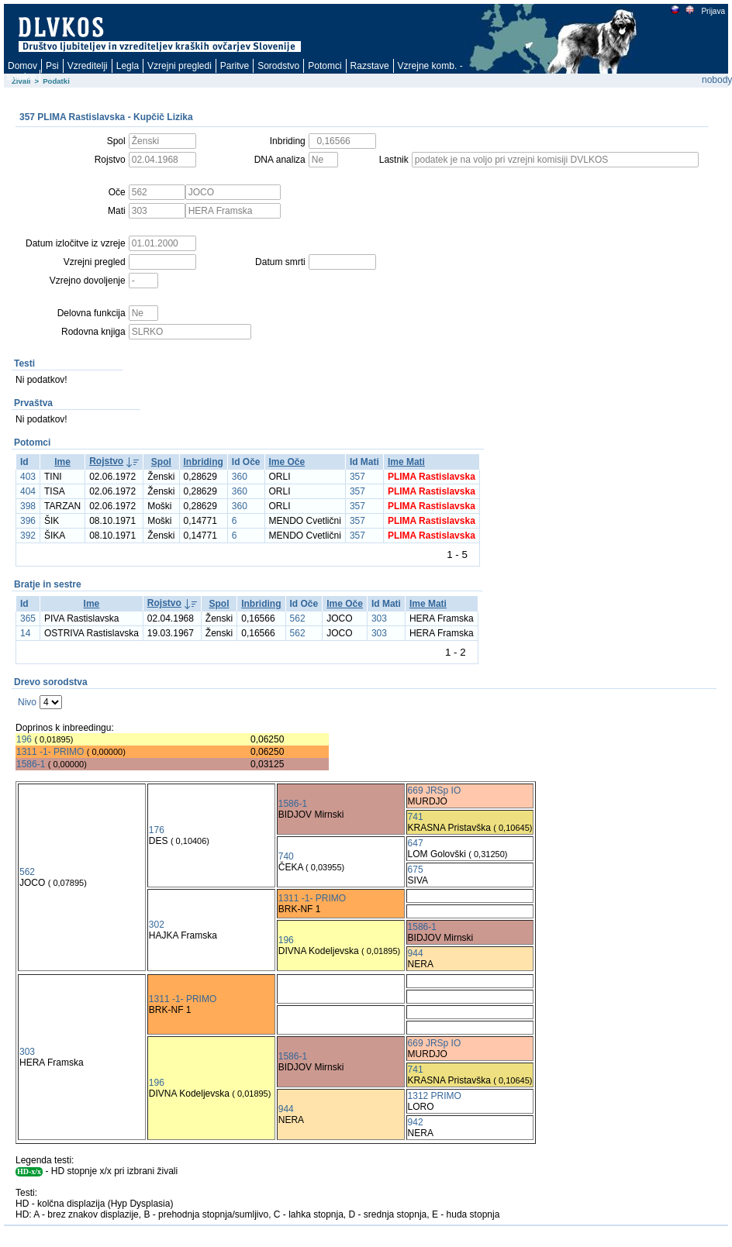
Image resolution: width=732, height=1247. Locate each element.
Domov (22, 65)
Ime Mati (406, 461)
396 (28, 520)
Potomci (324, 65)
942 (415, 1122)
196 (24, 739)
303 (379, 618)
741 (415, 816)
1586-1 (30, 764)
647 (415, 843)
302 (156, 924)
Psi (52, 65)
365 (28, 618)
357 (357, 476)
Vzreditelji (87, 65)
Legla (127, 65)
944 (415, 953)
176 (156, 830)
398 (28, 506)
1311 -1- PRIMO (50, 751)
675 (415, 869)
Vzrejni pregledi (179, 65)
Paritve (234, 65)
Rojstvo (106, 461)
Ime (62, 461)
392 (28, 535)
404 (28, 491)
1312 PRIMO (434, 1095)
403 (28, 476)
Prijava (712, 11)
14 (25, 633)
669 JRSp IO (434, 790)
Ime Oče (287, 461)
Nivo (27, 702)
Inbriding (203, 461)
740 (286, 856)
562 (298, 618)
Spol (161, 461)
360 (239, 476)
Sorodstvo (278, 65)
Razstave (369, 65)
